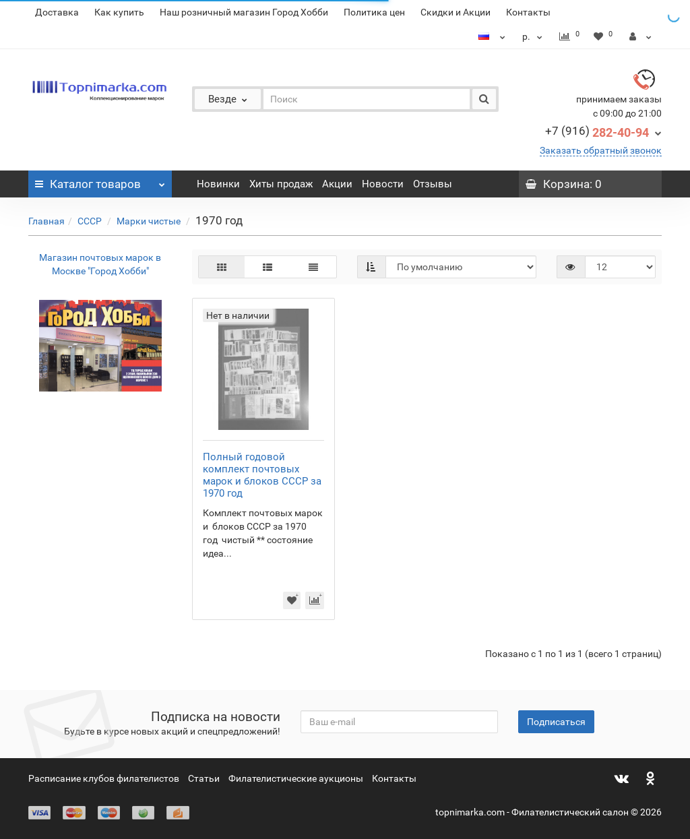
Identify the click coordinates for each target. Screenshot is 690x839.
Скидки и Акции (455, 12)
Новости (383, 184)
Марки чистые (150, 221)
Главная (46, 221)
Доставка (57, 12)
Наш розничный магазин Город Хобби (244, 12)
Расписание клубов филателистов (103, 778)
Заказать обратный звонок (601, 150)
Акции (337, 184)
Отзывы (432, 184)
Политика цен (374, 12)
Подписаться (556, 721)
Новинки (218, 184)
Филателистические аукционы (295, 778)
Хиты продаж (281, 184)
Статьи (204, 778)
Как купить (119, 12)
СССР (90, 221)
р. (534, 36)
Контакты (528, 12)
